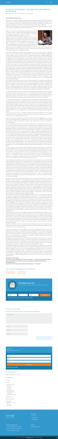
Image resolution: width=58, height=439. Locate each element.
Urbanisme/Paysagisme (11, 394)
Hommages (9, 405)
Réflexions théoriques (10, 399)
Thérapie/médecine (22, 13)
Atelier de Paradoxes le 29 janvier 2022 (14, 428)
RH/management (10, 390)
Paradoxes (9, 13)
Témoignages (8, 401)
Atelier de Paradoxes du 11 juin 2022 (13, 374)
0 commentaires (30, 13)
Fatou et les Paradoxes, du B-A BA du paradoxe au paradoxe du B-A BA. (10, 272)
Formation (9, 389)
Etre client (9, 404)
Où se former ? (34, 417)
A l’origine (34, 415)
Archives (7, 382)
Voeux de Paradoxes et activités (13, 430)
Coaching (8, 386)
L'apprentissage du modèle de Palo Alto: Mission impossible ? (21, 272)
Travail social (9, 393)
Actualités (8, 380)
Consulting (9, 387)
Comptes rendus (9, 396)
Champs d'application (10, 384)
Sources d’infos (35, 419)
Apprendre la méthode (11, 402)
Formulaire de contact (35, 426)
